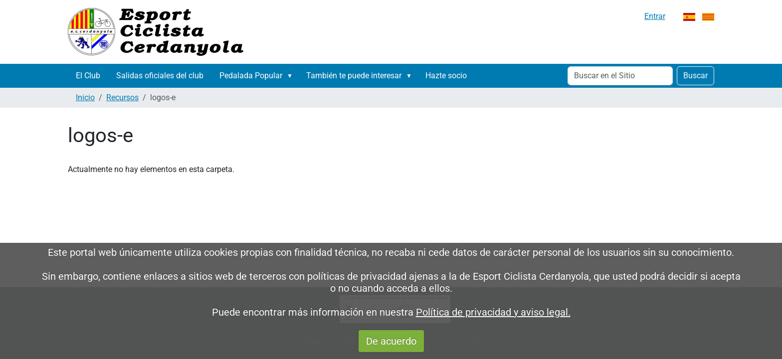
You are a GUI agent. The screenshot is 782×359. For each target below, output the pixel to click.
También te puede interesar (353, 75)
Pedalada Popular (250, 75)
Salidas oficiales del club (159, 75)
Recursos (122, 97)
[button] (291, 76)
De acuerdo (391, 341)
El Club (88, 75)
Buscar (695, 75)
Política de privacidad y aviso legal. (493, 312)
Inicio (85, 97)
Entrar (654, 16)
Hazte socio (446, 75)
